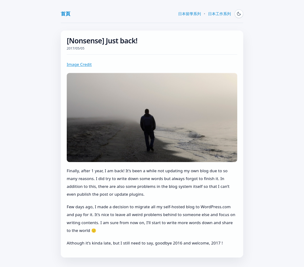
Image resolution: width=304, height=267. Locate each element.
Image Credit (79, 64)
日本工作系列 (219, 13)
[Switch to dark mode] (239, 13)
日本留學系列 (189, 13)
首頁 (65, 13)
